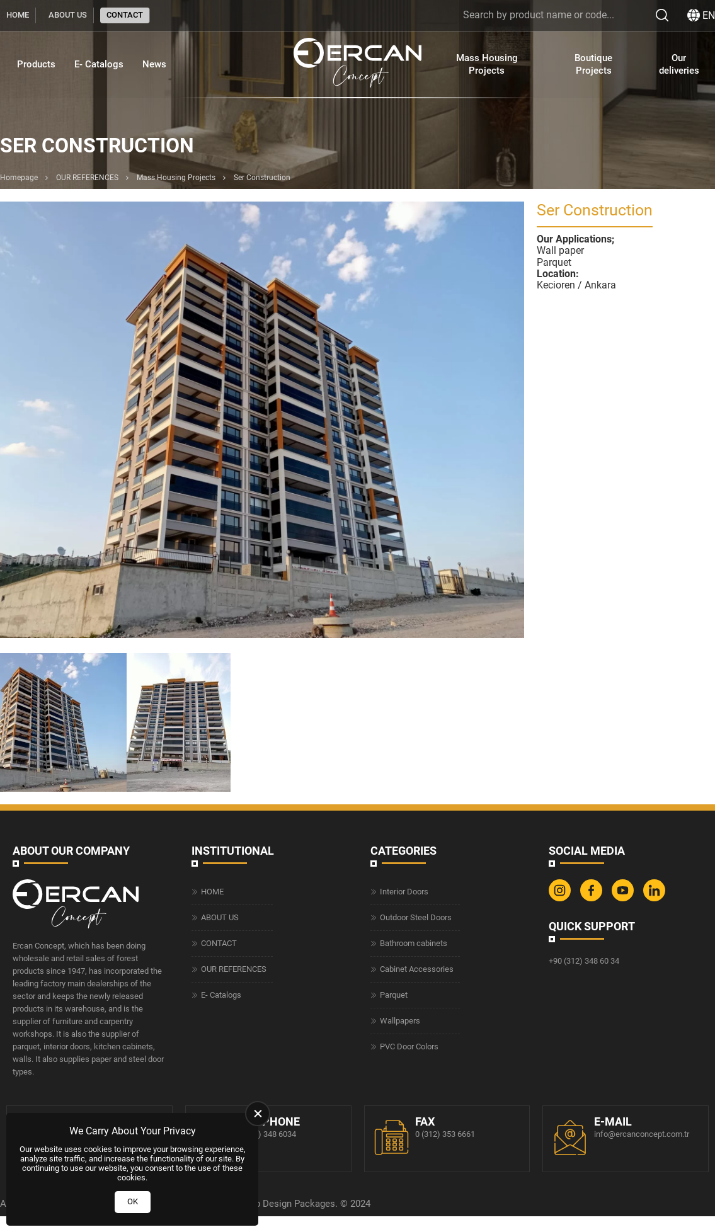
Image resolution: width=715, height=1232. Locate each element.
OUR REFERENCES (87, 177)
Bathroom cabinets (413, 943)
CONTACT (124, 15)
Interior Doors (404, 891)
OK (132, 1201)
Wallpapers (400, 1020)
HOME (17, 15)
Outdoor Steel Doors (416, 917)
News (154, 64)
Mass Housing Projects (487, 64)
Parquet (394, 995)
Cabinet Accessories (417, 969)
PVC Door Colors (409, 1046)
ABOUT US (68, 15)
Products (36, 64)
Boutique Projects (593, 64)
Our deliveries (679, 64)
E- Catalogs (98, 64)
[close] (257, 1113)
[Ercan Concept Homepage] (357, 64)
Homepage (19, 177)
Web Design (267, 1203)
